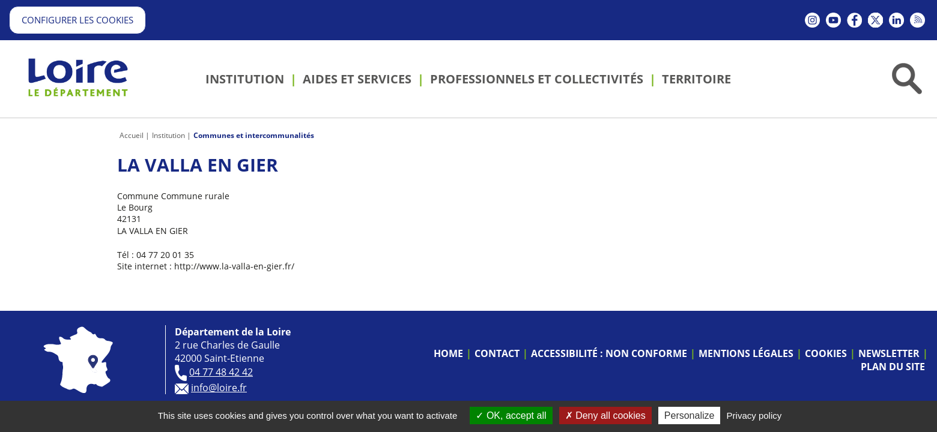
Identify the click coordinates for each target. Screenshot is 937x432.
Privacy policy (754, 415)
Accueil (132, 135)
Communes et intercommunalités (253, 135)
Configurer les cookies (77, 20)
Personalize (689, 415)
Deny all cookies (605, 415)
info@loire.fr (219, 387)
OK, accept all (511, 415)
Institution (168, 135)
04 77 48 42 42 (221, 372)
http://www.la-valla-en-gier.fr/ (234, 266)
